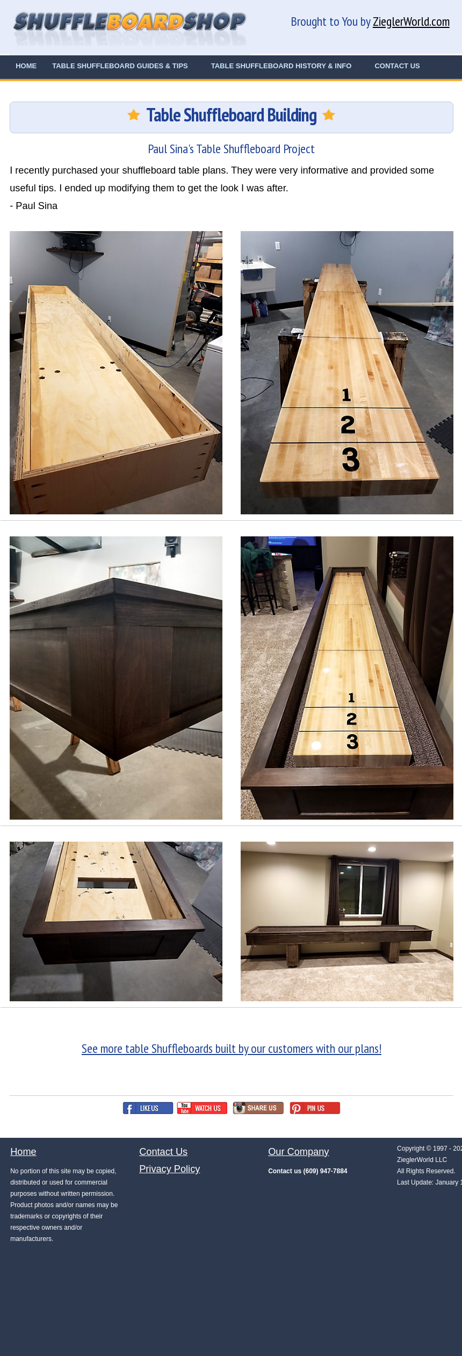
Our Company (298, 1151)
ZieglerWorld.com (411, 21)
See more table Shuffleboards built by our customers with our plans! (231, 1048)
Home (23, 1151)
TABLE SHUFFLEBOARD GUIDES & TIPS (120, 66)
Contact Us (163, 1151)
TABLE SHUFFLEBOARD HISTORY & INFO (281, 66)
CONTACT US (397, 66)
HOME (26, 66)
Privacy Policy (169, 1169)
